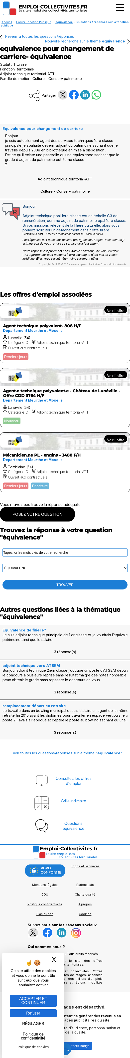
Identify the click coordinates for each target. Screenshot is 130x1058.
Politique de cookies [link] (33, 1047)
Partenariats (85, 885)
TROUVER (64, 585)
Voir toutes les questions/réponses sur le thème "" (67, 753)
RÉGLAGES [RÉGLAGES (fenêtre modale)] (33, 1024)
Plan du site (44, 914)
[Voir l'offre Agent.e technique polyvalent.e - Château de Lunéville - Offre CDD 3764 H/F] (65, 397)
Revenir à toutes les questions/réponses (39, 36)
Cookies (85, 914)
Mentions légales (45, 885)
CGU (44, 894)
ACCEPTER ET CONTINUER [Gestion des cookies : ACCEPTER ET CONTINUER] (33, 1001)
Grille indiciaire (73, 800)
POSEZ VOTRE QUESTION (37, 514)
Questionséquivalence (73, 826)
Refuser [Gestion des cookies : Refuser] (33, 1013)
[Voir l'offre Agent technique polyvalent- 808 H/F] (65, 333)
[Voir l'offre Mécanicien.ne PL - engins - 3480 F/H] (65, 462)
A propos (85, 904)
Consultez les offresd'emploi (74, 781)
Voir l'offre (116, 311)
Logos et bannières (85, 866)
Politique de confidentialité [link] (33, 1036)
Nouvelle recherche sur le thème (85, 41)
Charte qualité (85, 894)
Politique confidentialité (44, 904)
